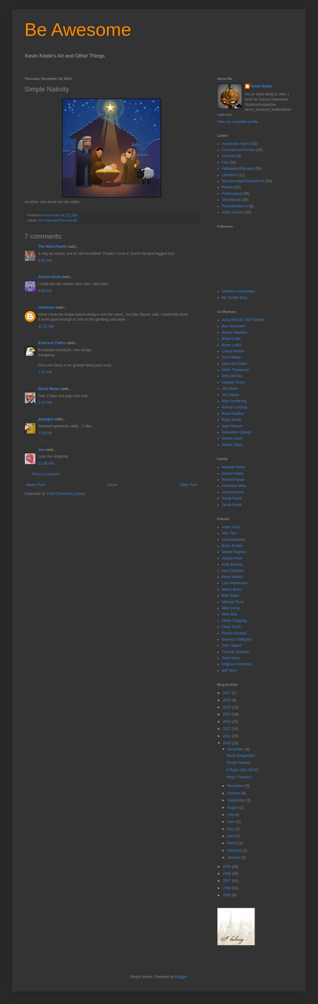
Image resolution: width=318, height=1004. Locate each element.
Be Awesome (77, 29)
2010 (227, 743)
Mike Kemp (231, 608)
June (231, 822)
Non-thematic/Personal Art (58, 220)
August (233, 807)
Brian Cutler (231, 339)
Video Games (233, 212)
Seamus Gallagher (237, 639)
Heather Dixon (233, 382)
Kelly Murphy (232, 564)
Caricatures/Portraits (238, 150)
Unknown (46, 307)
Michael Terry (232, 602)
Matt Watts (230, 595)
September (236, 800)
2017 (227, 693)
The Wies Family (52, 246)
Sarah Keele (232, 498)
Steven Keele (49, 277)
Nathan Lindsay (234, 407)
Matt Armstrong (234, 401)
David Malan (49, 389)
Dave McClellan (234, 364)
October (234, 793)
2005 (227, 895)
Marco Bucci (232, 589)
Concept (228, 156)
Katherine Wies (234, 486)
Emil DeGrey (232, 376)
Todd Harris (231, 658)
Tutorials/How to (235, 206)
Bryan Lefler (232, 345)
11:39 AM (46, 463)
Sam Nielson (232, 426)
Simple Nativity (238, 762)
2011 (227, 736)
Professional (232, 194)
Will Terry (229, 670)
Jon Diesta (230, 395)
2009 (227, 867)
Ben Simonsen (234, 326)
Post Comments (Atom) (66, 494)
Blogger (181, 977)
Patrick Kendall (234, 633)
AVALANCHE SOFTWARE (243, 320)
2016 (227, 700)
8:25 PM (45, 260)
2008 (227, 874)
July (231, 814)
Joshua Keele (233, 492)
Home (112, 485)
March (233, 843)
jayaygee (46, 419)
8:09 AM (45, 291)
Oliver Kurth (231, 627)
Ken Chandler (233, 571)
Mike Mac (229, 614)
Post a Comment (45, 474)
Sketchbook (231, 200)
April (231, 836)
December (236, 749)
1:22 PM (45, 372)
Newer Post (35, 485)
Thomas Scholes (235, 652)
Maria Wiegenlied (240, 755)
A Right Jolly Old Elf (242, 770)
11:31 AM (46, 326)
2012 (227, 729)
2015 (227, 707)
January (234, 857)
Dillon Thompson (235, 370)
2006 (227, 888)
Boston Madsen (234, 332)
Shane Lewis (232, 438)
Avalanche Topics (236, 144)
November (236, 786)
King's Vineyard (239, 777)
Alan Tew (229, 533)
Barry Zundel (232, 546)
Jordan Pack (232, 558)
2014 (227, 714)
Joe (41, 450)
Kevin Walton (232, 577)
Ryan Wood (231, 420)
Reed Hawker (233, 413)
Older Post (188, 485)
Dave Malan (231, 357)
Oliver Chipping (234, 621)
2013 (227, 722)
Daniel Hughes (234, 552)
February (235, 850)
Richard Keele (233, 480)
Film (225, 162)
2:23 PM (45, 402)
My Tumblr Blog (234, 298)
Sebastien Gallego (237, 432)
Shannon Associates (238, 291)
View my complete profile (237, 122)
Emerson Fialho (52, 343)
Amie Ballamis (233, 539)
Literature (229, 175)
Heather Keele (233, 467)
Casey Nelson (233, 351)
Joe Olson (230, 388)
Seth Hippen (232, 645)
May (231, 829)
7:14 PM (45, 433)
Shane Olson (232, 445)
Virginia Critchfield (236, 664)
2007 (227, 881)
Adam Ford (231, 527)
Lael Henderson (235, 583)
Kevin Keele (261, 86)
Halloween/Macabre (238, 168)
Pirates (227, 187)
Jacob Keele (232, 505)
